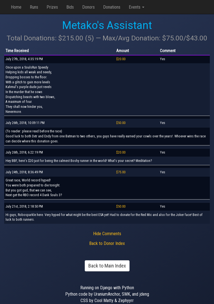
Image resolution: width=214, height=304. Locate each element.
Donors (88, 7)
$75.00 (120, 172)
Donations (111, 7)
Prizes (52, 7)
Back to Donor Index (107, 243)
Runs (34, 7)
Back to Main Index (107, 266)
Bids (70, 7)
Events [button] (136, 7)
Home (16, 7)
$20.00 (120, 59)
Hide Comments (107, 233)
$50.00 (120, 123)
